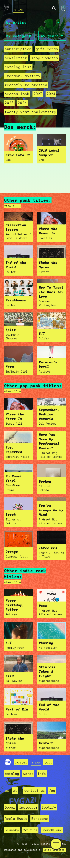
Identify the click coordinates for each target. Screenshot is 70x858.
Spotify (49, 807)
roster (21, 762)
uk (15, 790)
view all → (12, 206)
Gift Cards (47, 49)
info (42, 773)
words (28, 773)
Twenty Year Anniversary (30, 112)
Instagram (28, 807)
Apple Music (16, 818)
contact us (34, 790)
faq (52, 790)
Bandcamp (39, 818)
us (7, 790)
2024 (50, 94)
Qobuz (10, 807)
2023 (37, 94)
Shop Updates (44, 58)
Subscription (18, 49)
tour (48, 762)
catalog (12, 773)
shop (18, 9)
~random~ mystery (23, 76)
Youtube (30, 830)
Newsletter (16, 58)
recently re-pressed (26, 85)
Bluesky (12, 830)
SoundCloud (52, 830)
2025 (9, 103)
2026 (22, 103)
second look (17, 94)
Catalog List (18, 67)
